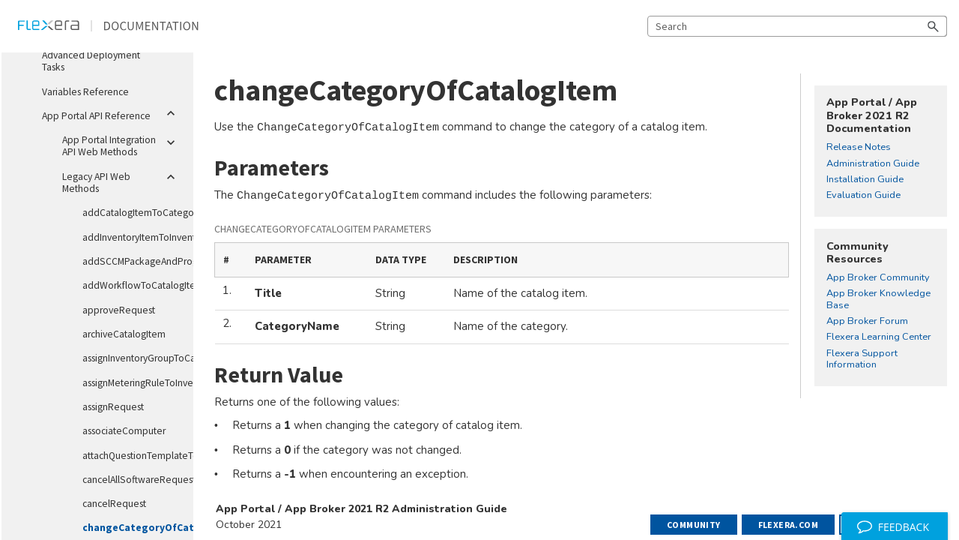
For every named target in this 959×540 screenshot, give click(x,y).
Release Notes (858, 148)
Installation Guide (865, 180)
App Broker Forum (867, 322)
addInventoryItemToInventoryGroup (131, 237)
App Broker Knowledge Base (878, 299)
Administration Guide (872, 164)
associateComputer (124, 430)
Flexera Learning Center (878, 338)
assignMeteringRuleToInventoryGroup (131, 382)
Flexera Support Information (862, 359)
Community (694, 524)
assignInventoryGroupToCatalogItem (131, 358)
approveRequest (118, 310)
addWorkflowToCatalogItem (131, 285)
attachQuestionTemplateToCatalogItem (131, 455)
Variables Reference (85, 92)
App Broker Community (878, 278)
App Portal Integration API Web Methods (121, 143)
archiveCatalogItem (124, 334)
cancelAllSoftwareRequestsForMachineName (131, 479)
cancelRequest (114, 503)
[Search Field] (797, 26)
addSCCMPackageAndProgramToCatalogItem (131, 261)
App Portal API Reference (111, 113)
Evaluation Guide (863, 196)
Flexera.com (788, 524)
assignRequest (113, 406)
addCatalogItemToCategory (131, 212)
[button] (933, 26)
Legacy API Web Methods (121, 180)
